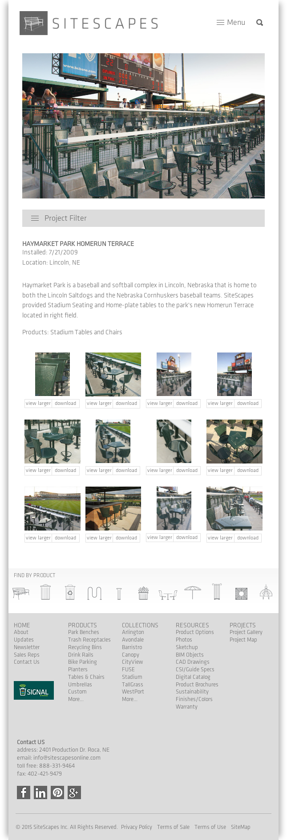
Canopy (130, 655)
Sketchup (187, 647)
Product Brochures (197, 684)
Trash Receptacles (89, 639)
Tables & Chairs (86, 677)
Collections (140, 625)
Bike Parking (82, 662)
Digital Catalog (193, 677)
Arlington (133, 632)
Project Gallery (246, 632)
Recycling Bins (85, 647)
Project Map (243, 639)
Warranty (187, 706)
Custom (77, 691)
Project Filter (65, 218)
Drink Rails (80, 655)
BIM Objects (190, 655)
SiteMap (241, 827)
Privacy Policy (136, 827)
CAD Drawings (193, 662)
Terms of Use (210, 827)
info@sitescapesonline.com (67, 758)
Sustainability (192, 691)
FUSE (128, 669)
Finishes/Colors (194, 699)
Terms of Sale (173, 827)
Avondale (133, 639)
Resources (192, 625)
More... (76, 699)
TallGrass (132, 684)
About (21, 632)
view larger (38, 403)
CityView (132, 662)
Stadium (132, 677)
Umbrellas (80, 684)
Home (22, 625)
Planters (78, 669)
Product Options (195, 632)
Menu (236, 22)
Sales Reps (27, 655)
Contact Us (27, 662)
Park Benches (83, 632)
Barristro (132, 647)
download (65, 403)
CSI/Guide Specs (195, 669)
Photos (184, 639)
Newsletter (27, 647)
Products (82, 625)
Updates (24, 639)
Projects (243, 625)
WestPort (133, 691)
